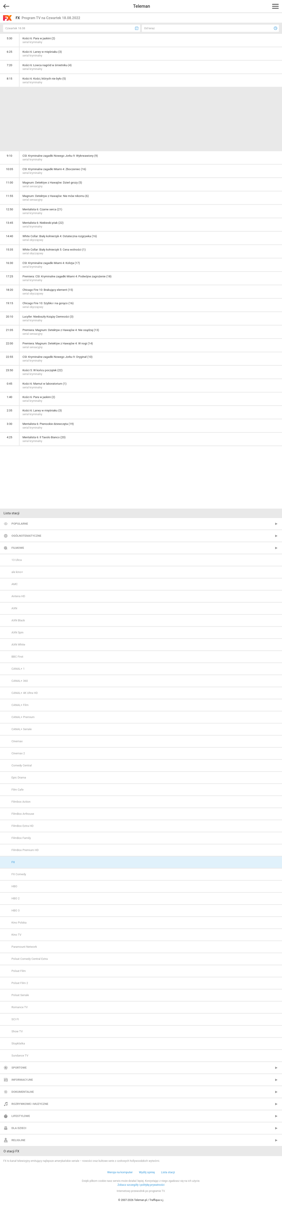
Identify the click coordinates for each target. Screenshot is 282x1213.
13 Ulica (16, 560)
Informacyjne (22, 1079)
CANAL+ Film (19, 705)
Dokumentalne (22, 1091)
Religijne (18, 1140)
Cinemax (17, 741)
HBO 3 (15, 910)
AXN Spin (17, 632)
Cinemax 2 (18, 753)
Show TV (17, 1031)
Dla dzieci (18, 1128)
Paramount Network (24, 946)
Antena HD (18, 596)
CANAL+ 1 (18, 668)
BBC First (17, 656)
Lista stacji (168, 1172)
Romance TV (19, 1007)
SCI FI (15, 1019)
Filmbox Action (20, 801)
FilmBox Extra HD (22, 825)
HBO (14, 886)
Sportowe (19, 1067)
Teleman (141, 6)
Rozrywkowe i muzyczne (29, 1104)
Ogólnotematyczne (26, 535)
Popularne (19, 523)
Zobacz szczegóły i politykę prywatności (141, 1184)
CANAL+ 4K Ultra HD (24, 693)
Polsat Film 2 (19, 983)
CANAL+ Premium (23, 717)
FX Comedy (18, 874)
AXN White (18, 644)
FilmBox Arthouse (22, 813)
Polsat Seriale (20, 995)
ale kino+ (17, 572)
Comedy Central (21, 765)
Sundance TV (19, 1055)
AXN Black (18, 620)
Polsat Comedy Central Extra (29, 958)
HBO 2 (15, 898)
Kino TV (16, 934)
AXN (14, 608)
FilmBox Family (21, 838)
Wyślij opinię (147, 1172)
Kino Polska (18, 922)
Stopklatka (18, 1043)
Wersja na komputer (120, 1172)
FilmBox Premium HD (25, 850)
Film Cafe (17, 789)
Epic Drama (18, 777)
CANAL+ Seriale (21, 729)
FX (13, 862)
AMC (14, 584)
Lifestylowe (20, 1116)
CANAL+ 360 (19, 680)
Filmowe (17, 547)
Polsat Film (18, 971)
